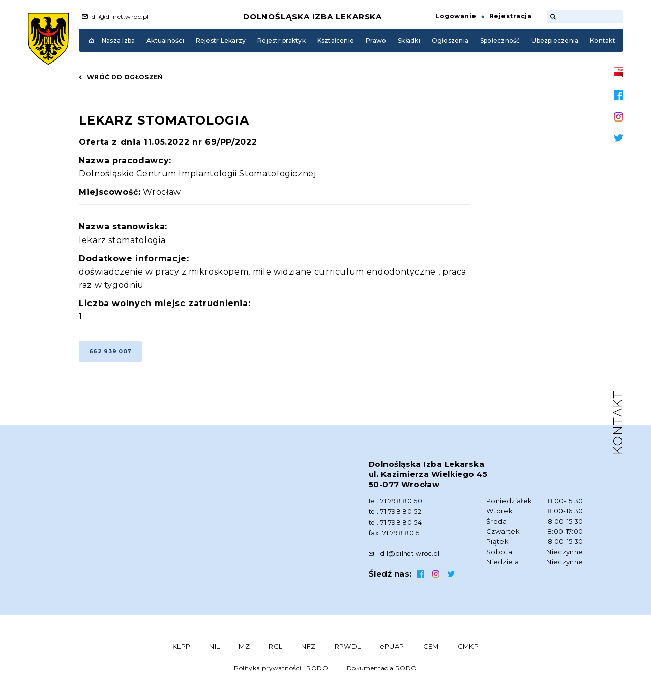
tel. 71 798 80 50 (396, 507)
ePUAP (392, 651)
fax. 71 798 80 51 (395, 538)
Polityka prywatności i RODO (281, 672)
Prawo (376, 40)
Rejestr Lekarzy (221, 40)
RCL (275, 651)
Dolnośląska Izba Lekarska (312, 16)
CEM (431, 651)
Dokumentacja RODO (382, 672)
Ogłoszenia (450, 40)
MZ (244, 651)
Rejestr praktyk (281, 40)
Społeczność (500, 40)
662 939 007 (113, 356)
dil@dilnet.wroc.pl (120, 16)
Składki (409, 40)
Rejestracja (510, 16)
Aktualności (165, 40)
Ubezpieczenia (554, 40)
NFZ (308, 651)
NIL (214, 651)
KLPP (181, 651)
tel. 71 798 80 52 (396, 517)
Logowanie (455, 16)
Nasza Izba (118, 40)
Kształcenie (335, 40)
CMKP (468, 651)
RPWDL (348, 651)
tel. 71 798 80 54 (396, 528)
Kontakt (602, 40)
